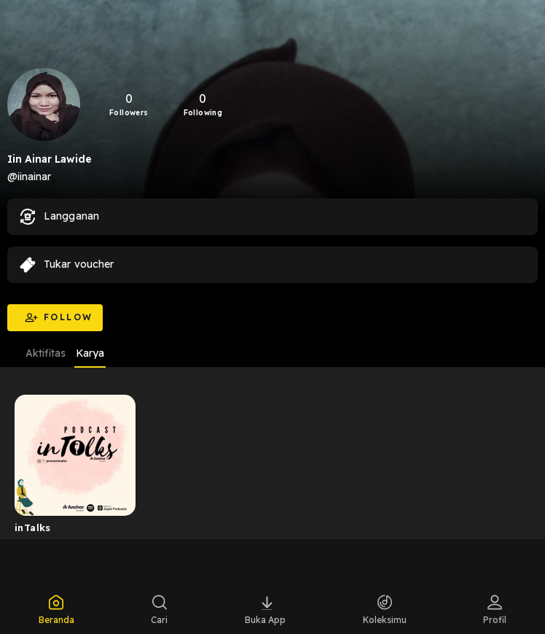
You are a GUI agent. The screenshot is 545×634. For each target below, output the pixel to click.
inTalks (33, 527)
